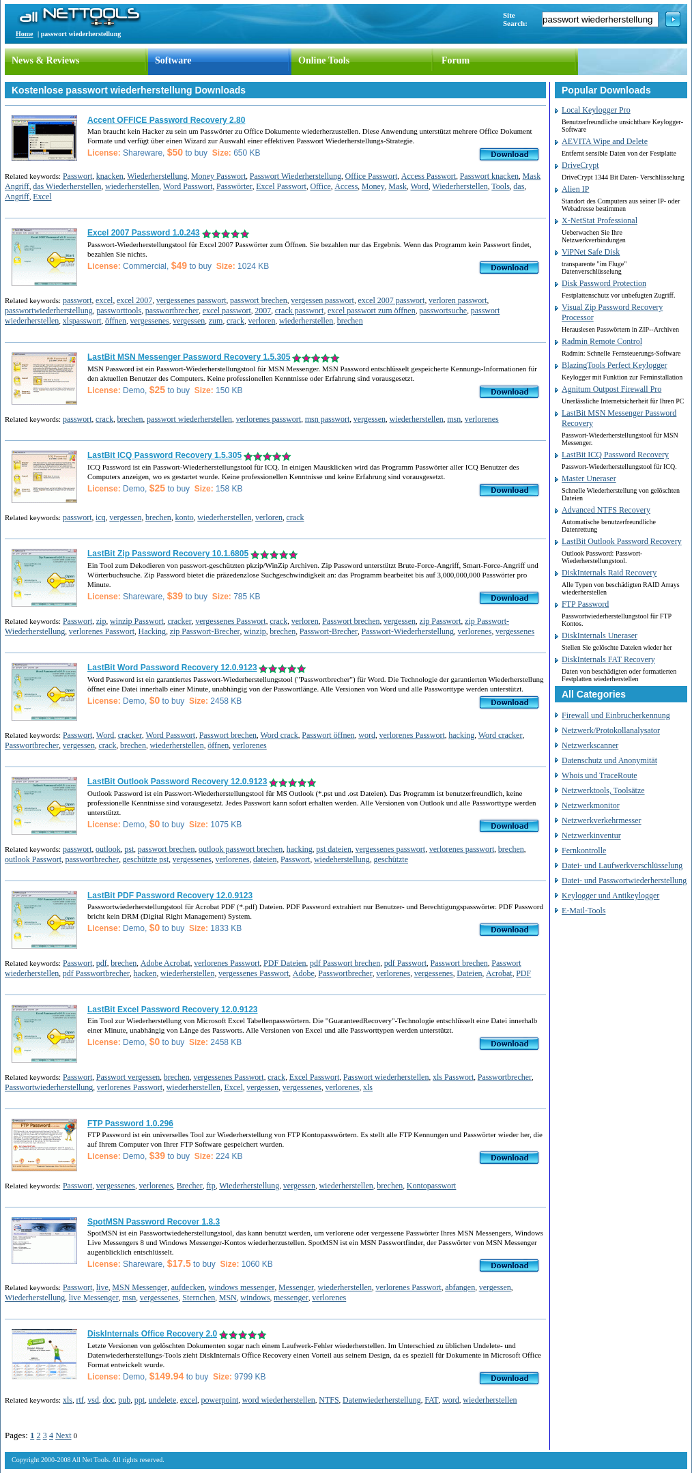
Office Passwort (371, 176)
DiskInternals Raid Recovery (609, 572)
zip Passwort (440, 621)
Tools (500, 186)
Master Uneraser (589, 478)
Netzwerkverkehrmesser (601, 820)
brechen (350, 321)
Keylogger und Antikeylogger (610, 895)
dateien (265, 859)
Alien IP (575, 189)
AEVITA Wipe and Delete (605, 141)
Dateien (469, 973)
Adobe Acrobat (165, 963)
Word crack (279, 735)
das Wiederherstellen (67, 186)
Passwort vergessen (128, 1077)
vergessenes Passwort (230, 621)
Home (24, 34)
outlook (108, 849)
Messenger (296, 1287)
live (102, 1287)
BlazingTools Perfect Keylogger (614, 365)
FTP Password (585, 604)
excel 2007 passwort (391, 300)
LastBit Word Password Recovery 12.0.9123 (172, 667)
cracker (179, 621)
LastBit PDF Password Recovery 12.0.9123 (170, 895)
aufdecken (188, 1287)
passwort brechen (258, 300)
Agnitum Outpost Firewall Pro (611, 389)
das (518, 186)
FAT (431, 1400)
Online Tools (323, 60)
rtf (79, 1400)
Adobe (304, 973)
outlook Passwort (33, 859)
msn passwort (327, 419)
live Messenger (94, 1297)
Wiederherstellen (459, 186)
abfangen (460, 1287)
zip (101, 621)
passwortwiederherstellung (49, 310)
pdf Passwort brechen (345, 963)
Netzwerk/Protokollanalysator (611, 730)
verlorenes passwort (269, 419)
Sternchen (198, 1297)
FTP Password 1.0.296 (130, 1123)
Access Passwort (428, 176)
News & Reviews (46, 60)
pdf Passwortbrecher (96, 973)
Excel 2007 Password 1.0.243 (143, 233)
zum (216, 321)
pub (124, 1400)
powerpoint (220, 1400)
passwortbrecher (172, 310)
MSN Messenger (139, 1287)
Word (419, 186)
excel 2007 (134, 300)
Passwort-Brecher (329, 631)
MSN (228, 1297)
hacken (145, 973)
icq (101, 517)
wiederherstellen (132, 186)
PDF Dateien (284, 963)
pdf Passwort (405, 963)
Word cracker (500, 735)
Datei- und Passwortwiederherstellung (624, 880)
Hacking (152, 631)
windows (255, 1297)
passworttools (118, 310)
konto (184, 517)
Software (173, 60)
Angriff (17, 196)
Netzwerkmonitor (591, 805)
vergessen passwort (322, 300)
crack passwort (299, 310)
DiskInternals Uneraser (599, 635)
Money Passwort (218, 176)
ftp (210, 1185)
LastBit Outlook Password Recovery (622, 541)
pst (129, 849)
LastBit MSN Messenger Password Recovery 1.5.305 (188, 357)
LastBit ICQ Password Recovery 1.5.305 (164, 455)
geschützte (390, 859)
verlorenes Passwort (101, 631)
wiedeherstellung (342, 859)
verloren (261, 321)
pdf (101, 963)
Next (63, 1435)
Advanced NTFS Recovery (606, 510)
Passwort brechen (350, 621)
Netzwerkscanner (590, 745)
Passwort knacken (489, 176)
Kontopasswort (432, 1185)
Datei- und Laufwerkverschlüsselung (622, 865)
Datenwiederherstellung (382, 1400)
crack (235, 321)
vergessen (189, 321)
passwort (77, 300)
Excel (42, 196)
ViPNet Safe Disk (591, 252)
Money (373, 186)
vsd (93, 1400)
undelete (163, 1400)
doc (108, 1400)
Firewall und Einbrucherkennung (616, 715)
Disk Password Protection (604, 283)
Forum (456, 60)
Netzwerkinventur (591, 835)
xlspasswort (82, 321)
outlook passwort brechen (241, 849)
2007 (263, 310)
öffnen (115, 321)
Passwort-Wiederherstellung (408, 631)
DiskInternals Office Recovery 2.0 (152, 1334)
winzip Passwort (137, 621)
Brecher (190, 1185)
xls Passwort (453, 1077)
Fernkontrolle (584, 850)
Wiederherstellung (157, 176)
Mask (397, 186)
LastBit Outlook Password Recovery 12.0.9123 (177, 781)
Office (320, 186)
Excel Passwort (281, 186)
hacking (461, 735)
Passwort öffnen (328, 735)
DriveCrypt (580, 165)
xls (368, 1087)
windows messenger (242, 1287)
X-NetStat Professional (599, 220)
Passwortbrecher (32, 745)
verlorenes (482, 419)
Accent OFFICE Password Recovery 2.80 (166, 120)
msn (454, 419)
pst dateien (333, 849)
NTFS (328, 1400)
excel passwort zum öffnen (372, 310)
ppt (139, 1400)
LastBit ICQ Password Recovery (615, 454)
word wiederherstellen (278, 1400)
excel (104, 300)
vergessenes (149, 321)
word (366, 735)
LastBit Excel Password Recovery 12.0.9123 (172, 1009)
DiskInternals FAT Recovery (608, 659)
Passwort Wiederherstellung (295, 176)
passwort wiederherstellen (189, 419)
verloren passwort (458, 300)
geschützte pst (146, 859)
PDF (523, 973)
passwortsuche (443, 310)
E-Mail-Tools (583, 910)
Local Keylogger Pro (596, 110)
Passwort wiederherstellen (386, 1077)
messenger (291, 1297)
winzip (255, 631)
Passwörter (234, 186)
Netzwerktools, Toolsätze (603, 790)
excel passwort (227, 310)
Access (346, 186)
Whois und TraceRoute (599, 775)
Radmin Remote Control (602, 341)
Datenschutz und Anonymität (609, 760)
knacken (110, 176)
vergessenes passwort (191, 300)
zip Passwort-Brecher (205, 631)
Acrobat (499, 973)
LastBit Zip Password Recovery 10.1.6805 (167, 553)
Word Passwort (188, 186)
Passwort (77, 176)
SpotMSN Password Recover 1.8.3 (153, 1222)
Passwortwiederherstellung (49, 1087)
